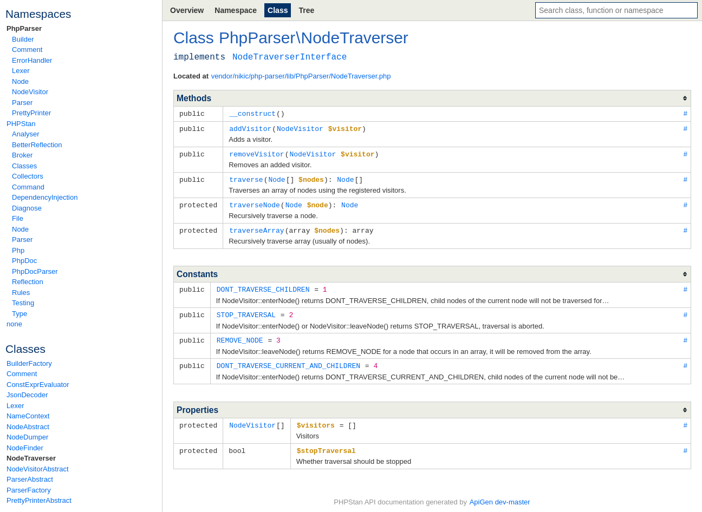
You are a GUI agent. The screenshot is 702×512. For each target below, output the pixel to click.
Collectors (27, 176)
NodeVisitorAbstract (37, 469)
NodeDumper (27, 437)
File (17, 218)
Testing (23, 303)
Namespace (235, 10)
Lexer (21, 71)
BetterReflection (37, 145)
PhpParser (24, 28)
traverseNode (254, 202)
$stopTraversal (326, 444)
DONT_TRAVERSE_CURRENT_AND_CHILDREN (288, 360)
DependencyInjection (44, 197)
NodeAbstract (27, 427)
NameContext (27, 416)
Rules (21, 292)
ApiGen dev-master (500, 496)
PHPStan (20, 124)
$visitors (316, 419)
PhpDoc (24, 261)
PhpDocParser (35, 271)
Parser (22, 103)
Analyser (26, 134)
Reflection (27, 282)
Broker (22, 155)
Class (278, 10)
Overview (187, 10)
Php (18, 250)
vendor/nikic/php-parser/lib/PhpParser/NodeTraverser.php (301, 76)
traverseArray (256, 227)
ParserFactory (28, 490)
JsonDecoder (27, 395)
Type (19, 314)
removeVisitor (256, 152)
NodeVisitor (30, 92)
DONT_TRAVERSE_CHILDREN (263, 286)
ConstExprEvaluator (37, 384)
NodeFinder (24, 448)
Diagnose (27, 208)
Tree (306, 10)
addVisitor (250, 128)
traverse (246, 177)
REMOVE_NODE (240, 335)
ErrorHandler (32, 60)
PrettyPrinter (31, 113)
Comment (27, 49)
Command (28, 187)
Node (20, 81)
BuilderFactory (29, 363)
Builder (23, 39)
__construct (252, 113)
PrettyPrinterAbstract (39, 500)
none (14, 324)
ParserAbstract (29, 479)
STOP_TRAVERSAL (246, 311)
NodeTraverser (31, 458)
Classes (24, 166)
